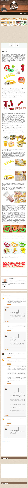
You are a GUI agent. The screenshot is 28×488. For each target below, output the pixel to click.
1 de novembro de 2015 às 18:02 (19, 410)
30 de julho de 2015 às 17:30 (21, 353)
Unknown (9, 419)
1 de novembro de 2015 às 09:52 (19, 392)
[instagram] (20, 13)
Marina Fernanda (10, 353)
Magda (8, 359)
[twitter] (24, 13)
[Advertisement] (14, 34)
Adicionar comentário (6, 441)
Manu (8, 298)
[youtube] (21, 13)
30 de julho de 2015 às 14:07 (21, 325)
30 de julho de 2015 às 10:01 (20, 313)
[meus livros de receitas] (14, 21)
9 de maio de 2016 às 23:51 (20, 431)
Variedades (8, 270)
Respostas (7, 307)
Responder (9, 304)
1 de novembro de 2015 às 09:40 (20, 366)
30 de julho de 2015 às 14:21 (20, 338)
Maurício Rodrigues (14, 312)
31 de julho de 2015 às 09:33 (21, 359)
